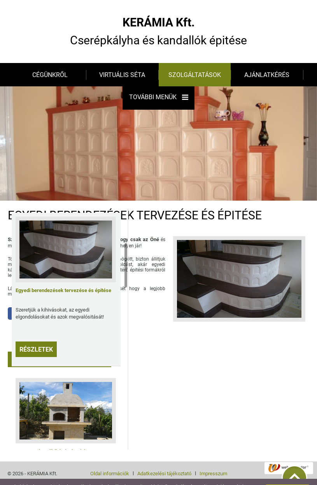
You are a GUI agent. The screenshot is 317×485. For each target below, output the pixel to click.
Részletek (36, 334)
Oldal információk (109, 458)
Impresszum (213, 458)
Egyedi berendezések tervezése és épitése (63, 275)
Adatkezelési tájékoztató (164, 458)
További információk (48, 477)
